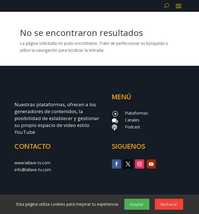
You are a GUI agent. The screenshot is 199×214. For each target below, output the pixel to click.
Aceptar (137, 204)
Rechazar (169, 204)
